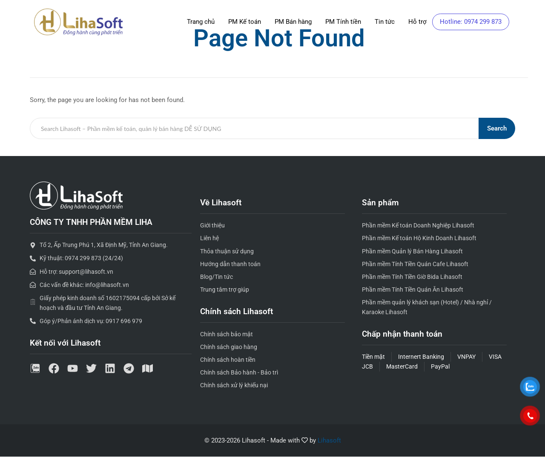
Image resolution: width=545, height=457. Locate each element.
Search (497, 128)
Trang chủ (201, 22)
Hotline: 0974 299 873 (471, 22)
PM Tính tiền (343, 22)
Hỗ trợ (417, 22)
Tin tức (385, 22)
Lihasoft (329, 440)
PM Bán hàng (293, 22)
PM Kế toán (244, 22)
